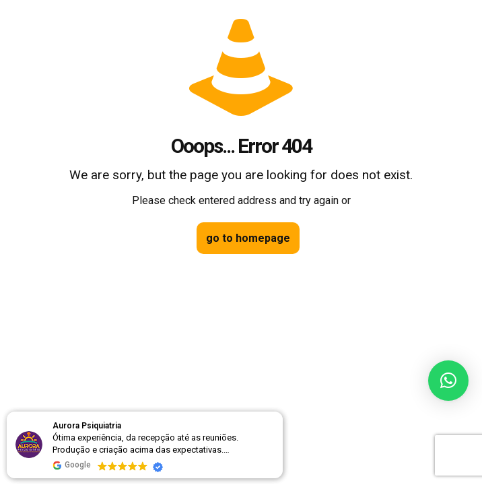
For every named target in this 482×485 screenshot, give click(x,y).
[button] (448, 380)
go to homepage (248, 238)
